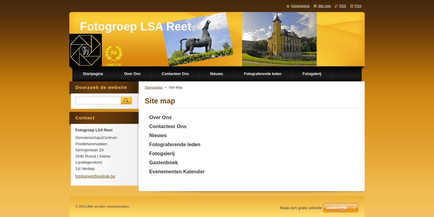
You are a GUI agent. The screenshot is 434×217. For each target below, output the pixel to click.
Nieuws (158, 135)
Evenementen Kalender (177, 172)
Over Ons (160, 117)
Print (358, 6)
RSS (342, 6)
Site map (324, 6)
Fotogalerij (162, 153)
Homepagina (300, 6)
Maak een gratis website (301, 208)
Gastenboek (163, 162)
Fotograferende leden (174, 144)
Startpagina (153, 87)
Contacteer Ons (168, 126)
